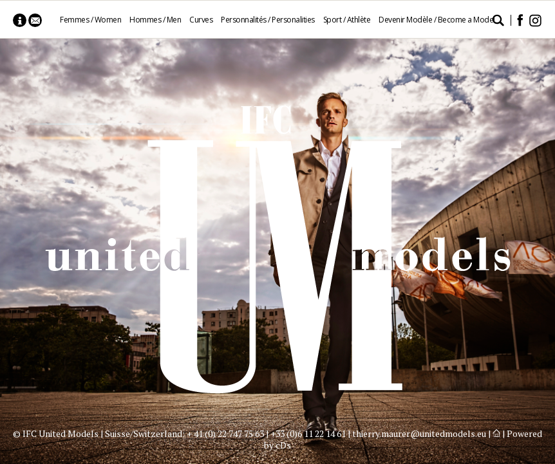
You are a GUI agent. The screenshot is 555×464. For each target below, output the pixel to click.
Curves (200, 19)
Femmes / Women (90, 19)
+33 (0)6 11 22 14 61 (308, 433)
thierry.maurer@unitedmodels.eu (419, 433)
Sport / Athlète (347, 19)
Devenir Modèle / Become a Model (437, 19)
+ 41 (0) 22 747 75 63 (225, 433)
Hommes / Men (155, 19)
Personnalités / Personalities (268, 19)
